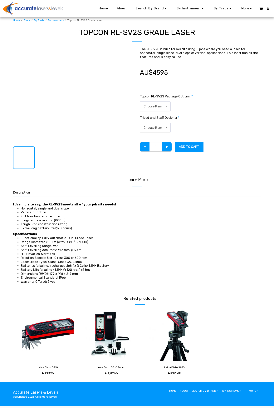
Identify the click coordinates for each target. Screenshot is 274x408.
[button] (261, 8)
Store (27, 20)
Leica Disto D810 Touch (111, 368)
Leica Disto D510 (47, 368)
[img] (48, 335)
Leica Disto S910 (174, 368)
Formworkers (56, 20)
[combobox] (155, 106)
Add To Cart (189, 147)
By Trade (39, 20)
